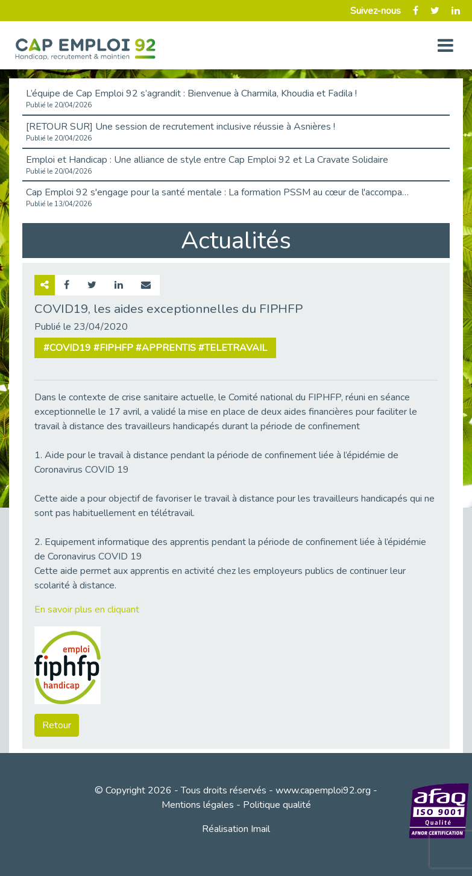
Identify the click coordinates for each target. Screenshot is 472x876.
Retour (56, 725)
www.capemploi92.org (323, 790)
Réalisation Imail (236, 829)
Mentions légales (198, 804)
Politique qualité (277, 804)
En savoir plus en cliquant (86, 609)
